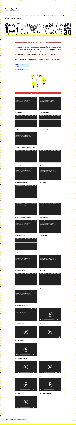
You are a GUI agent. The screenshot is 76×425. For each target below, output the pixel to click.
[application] (26, 103)
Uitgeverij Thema (49, 46)
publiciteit (7, 18)
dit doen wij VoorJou (24, 15)
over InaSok (62, 15)
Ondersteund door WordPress (20, 419)
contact (69, 15)
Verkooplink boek (19, 69)
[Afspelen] (16, 337)
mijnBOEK (32, 15)
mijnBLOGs (39, 15)
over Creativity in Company (11, 15)
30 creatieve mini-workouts (51, 15)
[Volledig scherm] (35, 337)
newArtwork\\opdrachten (17, 18)
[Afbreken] (33, 337)
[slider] (25, 354)
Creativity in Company (14, 9)
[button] (26, 332)
